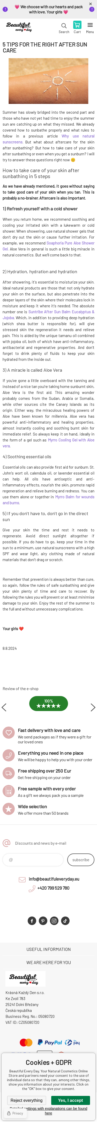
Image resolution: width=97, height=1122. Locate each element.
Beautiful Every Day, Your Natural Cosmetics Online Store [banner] (20, 28)
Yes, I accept (70, 1100)
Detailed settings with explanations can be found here (48, 1110)
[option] (48, 707)
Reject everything (27, 1100)
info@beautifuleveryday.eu (54, 878)
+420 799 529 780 (53, 887)
